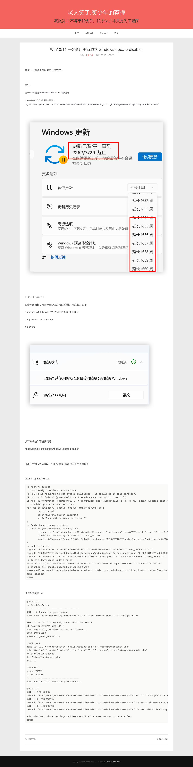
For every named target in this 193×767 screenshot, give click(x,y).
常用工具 (89, 55)
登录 (116, 33)
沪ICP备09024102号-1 (112, 761)
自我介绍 (89, 33)
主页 (77, 33)
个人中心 (104, 33)
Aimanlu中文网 (88, 761)
